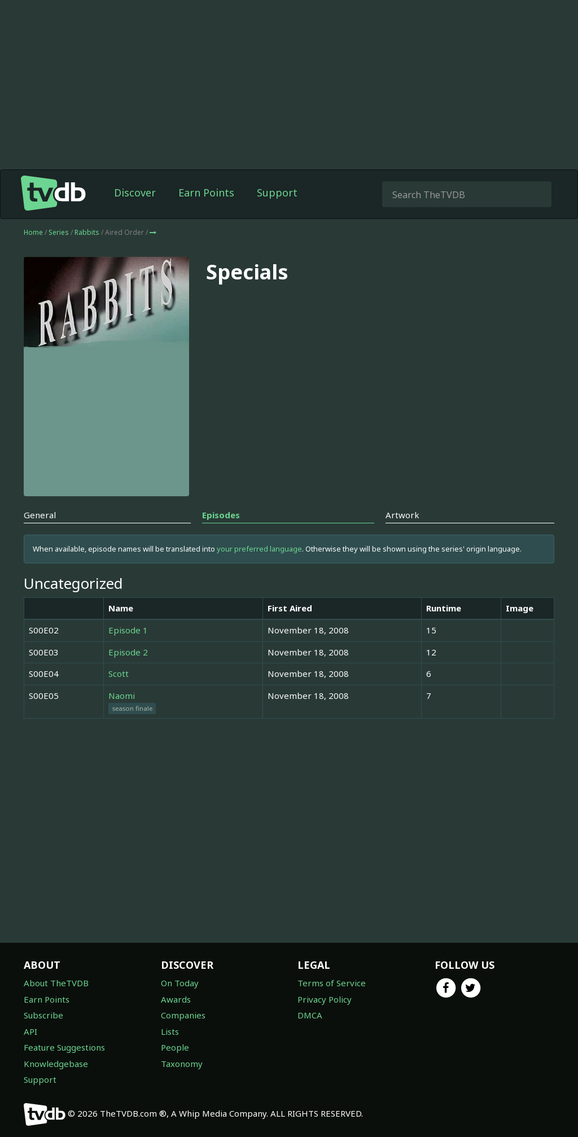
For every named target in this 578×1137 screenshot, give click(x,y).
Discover (135, 192)
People (175, 1047)
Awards (176, 999)
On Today (180, 983)
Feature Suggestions (64, 1047)
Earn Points (206, 192)
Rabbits (88, 232)
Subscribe (43, 1015)
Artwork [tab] (402, 515)
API (30, 1031)
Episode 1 (128, 630)
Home (33, 232)
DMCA (309, 1015)
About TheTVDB (56, 983)
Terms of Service (331, 983)
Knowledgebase (56, 1063)
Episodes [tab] (221, 515)
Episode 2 (128, 652)
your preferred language (259, 549)
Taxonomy (182, 1063)
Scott (118, 673)
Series (59, 232)
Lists (170, 1031)
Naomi (121, 695)
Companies (183, 1015)
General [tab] (40, 515)
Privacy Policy (324, 999)
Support (277, 192)
